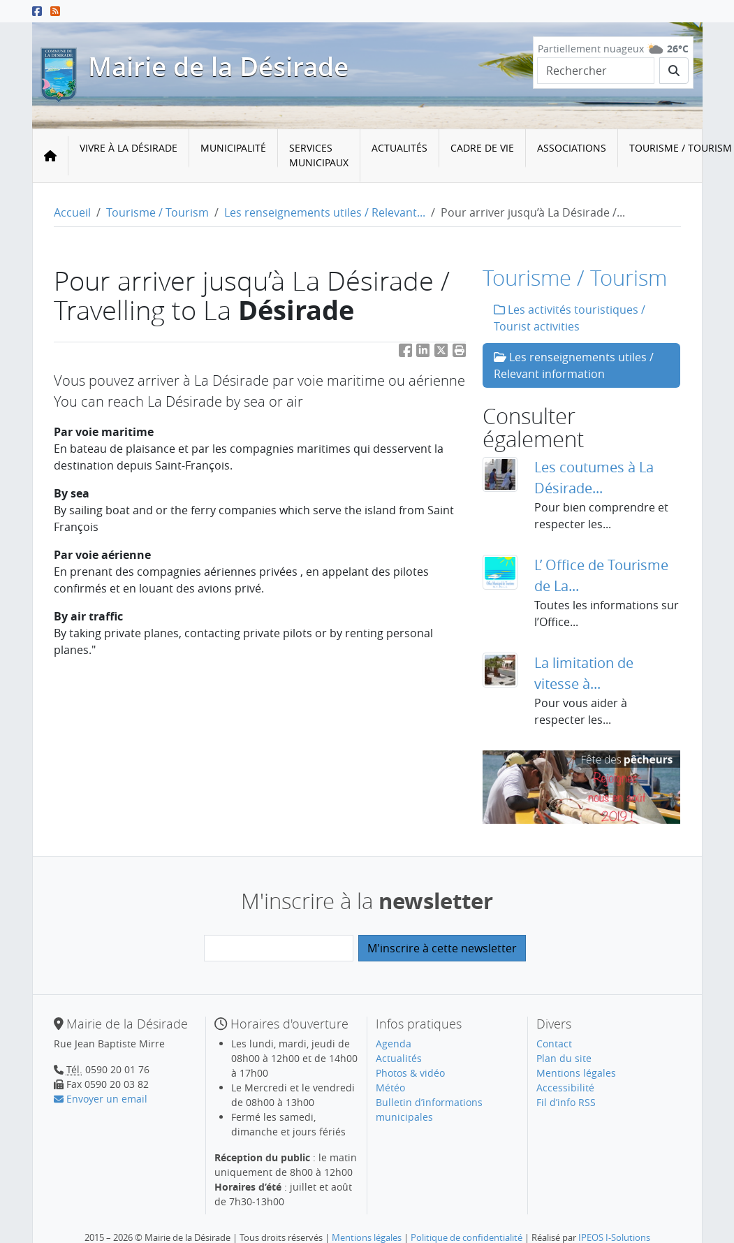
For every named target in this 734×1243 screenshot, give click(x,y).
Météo (390, 1087)
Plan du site (564, 1058)
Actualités (399, 147)
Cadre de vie (482, 147)
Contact (554, 1043)
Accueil (72, 212)
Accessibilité (565, 1087)
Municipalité (233, 147)
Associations (571, 147)
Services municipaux (318, 155)
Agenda (393, 1043)
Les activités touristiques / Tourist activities (569, 318)
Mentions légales (576, 1073)
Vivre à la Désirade (128, 147)
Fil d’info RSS (566, 1102)
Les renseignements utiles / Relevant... (324, 212)
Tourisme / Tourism (157, 212)
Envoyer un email (100, 1098)
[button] (460, 353)
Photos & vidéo (410, 1073)
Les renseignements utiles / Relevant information (574, 365)
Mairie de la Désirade (218, 66)
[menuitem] (128, 155)
